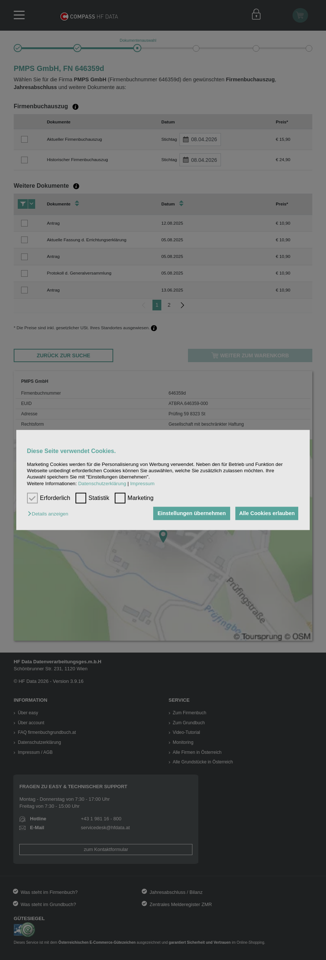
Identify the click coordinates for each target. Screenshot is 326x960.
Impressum (142, 483)
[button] (50, 514)
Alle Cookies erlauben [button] (266, 513)
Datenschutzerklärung (102, 483)
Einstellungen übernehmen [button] (189, 513)
